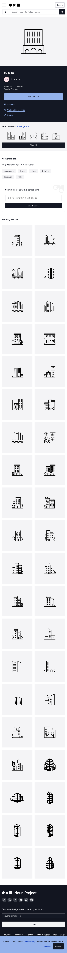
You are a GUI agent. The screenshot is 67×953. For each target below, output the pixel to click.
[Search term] (34, 11)
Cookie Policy (29, 941)
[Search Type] (6, 11)
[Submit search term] (62, 11)
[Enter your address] (33, 915)
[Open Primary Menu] (4, 5)
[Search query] (33, 198)
